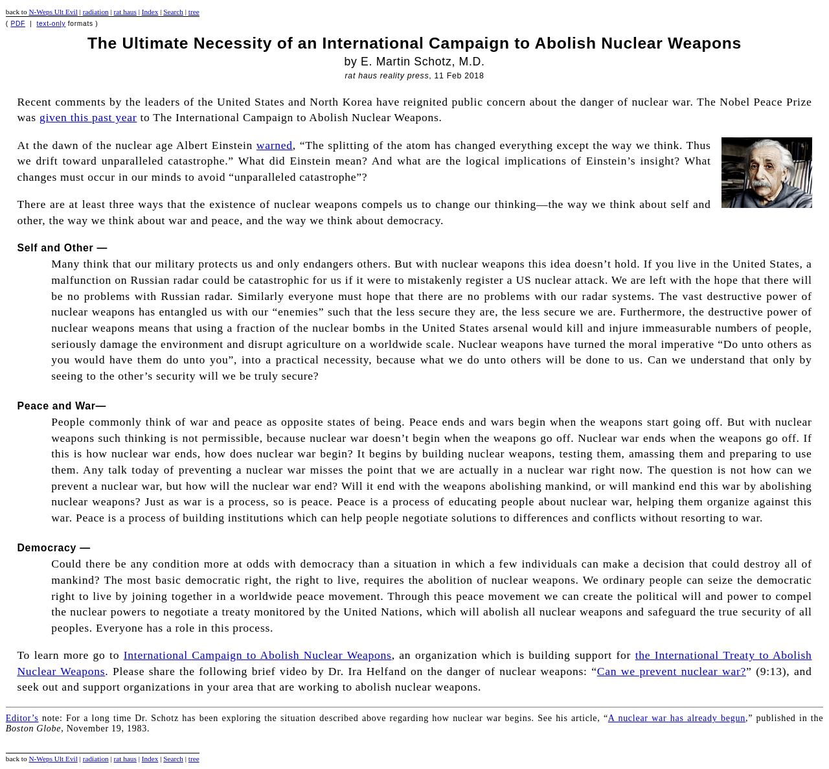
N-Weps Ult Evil (52, 12)
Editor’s (22, 718)
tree (193, 12)
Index (150, 12)
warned (274, 145)
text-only (50, 23)
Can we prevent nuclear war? (671, 671)
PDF (17, 23)
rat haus (125, 12)
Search (173, 12)
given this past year (88, 117)
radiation (96, 12)
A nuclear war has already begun (676, 718)
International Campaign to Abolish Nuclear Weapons (258, 654)
